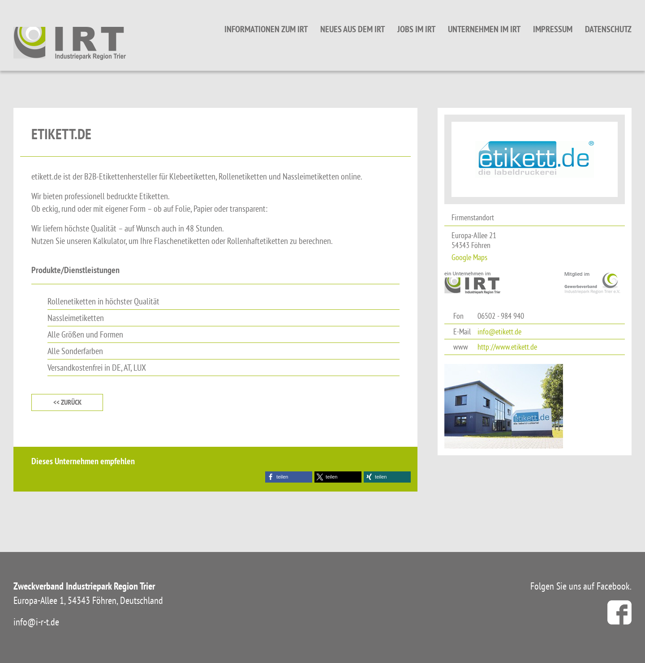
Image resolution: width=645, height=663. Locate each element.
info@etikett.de (499, 331)
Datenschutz (608, 29)
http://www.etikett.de (507, 347)
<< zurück (67, 402)
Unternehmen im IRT (484, 29)
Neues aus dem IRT (352, 29)
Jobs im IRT (416, 29)
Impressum (552, 29)
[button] (288, 477)
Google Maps (469, 257)
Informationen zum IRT (266, 29)
